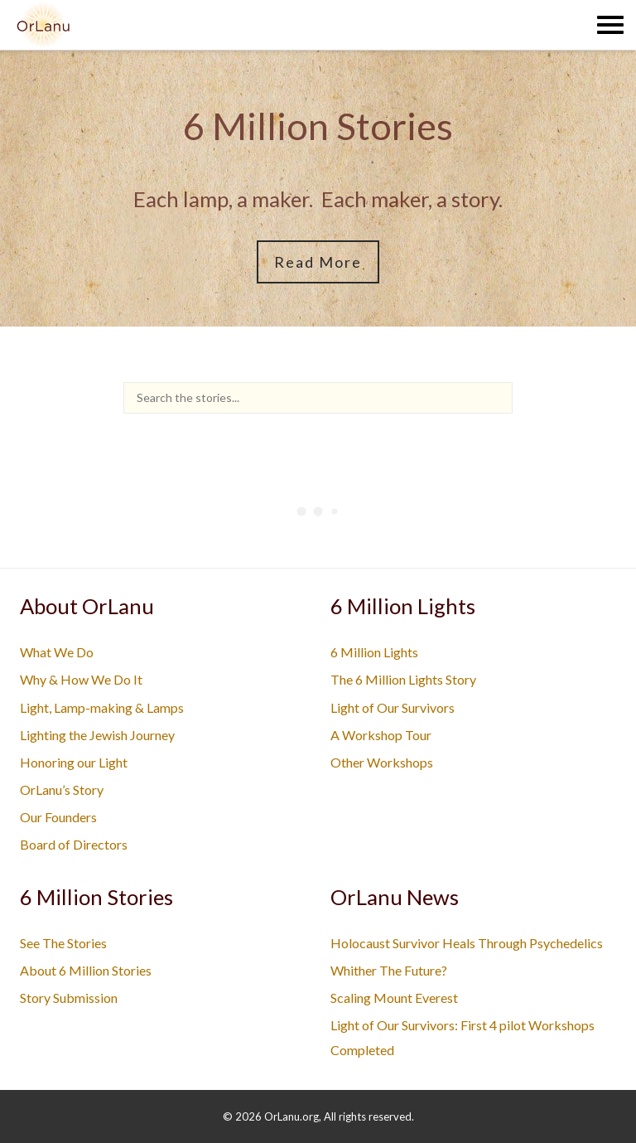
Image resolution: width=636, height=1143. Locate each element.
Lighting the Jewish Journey (97, 735)
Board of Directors (74, 844)
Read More (318, 262)
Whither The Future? (388, 970)
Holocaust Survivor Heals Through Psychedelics (466, 943)
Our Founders (58, 817)
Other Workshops (381, 762)
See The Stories (63, 943)
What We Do (57, 652)
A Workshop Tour (380, 735)
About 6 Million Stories (86, 970)
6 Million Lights (374, 652)
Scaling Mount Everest (394, 997)
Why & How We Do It (81, 679)
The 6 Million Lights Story (403, 679)
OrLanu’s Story (62, 789)
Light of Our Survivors (392, 707)
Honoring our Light (74, 762)
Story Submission (69, 997)
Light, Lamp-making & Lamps (102, 707)
